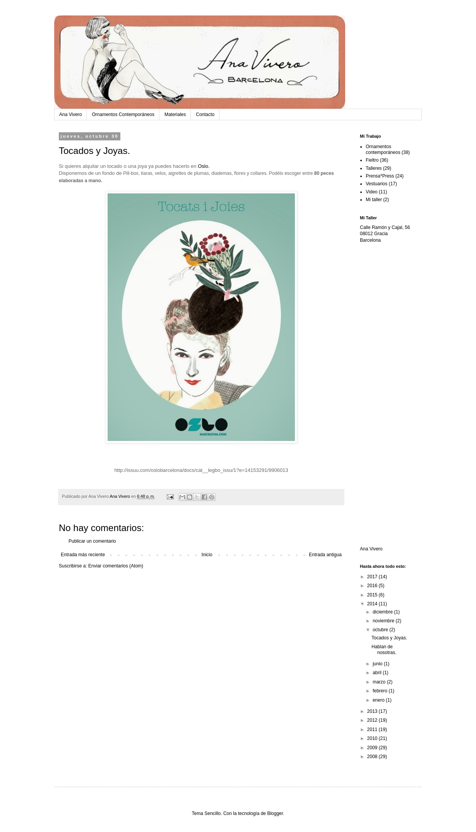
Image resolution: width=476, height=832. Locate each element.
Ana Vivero (70, 114)
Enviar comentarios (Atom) (115, 566)
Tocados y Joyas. (389, 638)
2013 (373, 711)
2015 (373, 595)
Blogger (275, 813)
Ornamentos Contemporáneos (123, 114)
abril (378, 672)
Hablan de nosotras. (384, 649)
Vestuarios (376, 183)
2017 (373, 576)
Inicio (207, 554)
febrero (381, 691)
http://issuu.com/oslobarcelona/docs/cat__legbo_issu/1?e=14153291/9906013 (201, 470)
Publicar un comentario (92, 541)
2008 (373, 756)
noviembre (384, 621)
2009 (373, 747)
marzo (380, 682)
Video (371, 192)
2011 (373, 729)
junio (378, 663)
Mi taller (374, 199)
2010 (373, 738)
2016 (373, 585)
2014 (373, 603)
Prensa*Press (380, 176)
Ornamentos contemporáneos (383, 149)
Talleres (374, 168)
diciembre (383, 612)
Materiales (175, 114)
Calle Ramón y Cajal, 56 (385, 227)
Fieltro (372, 160)
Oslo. (204, 166)
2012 (373, 720)
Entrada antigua (325, 554)
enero (379, 700)
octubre (381, 629)
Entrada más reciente (83, 554)
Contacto (205, 114)
